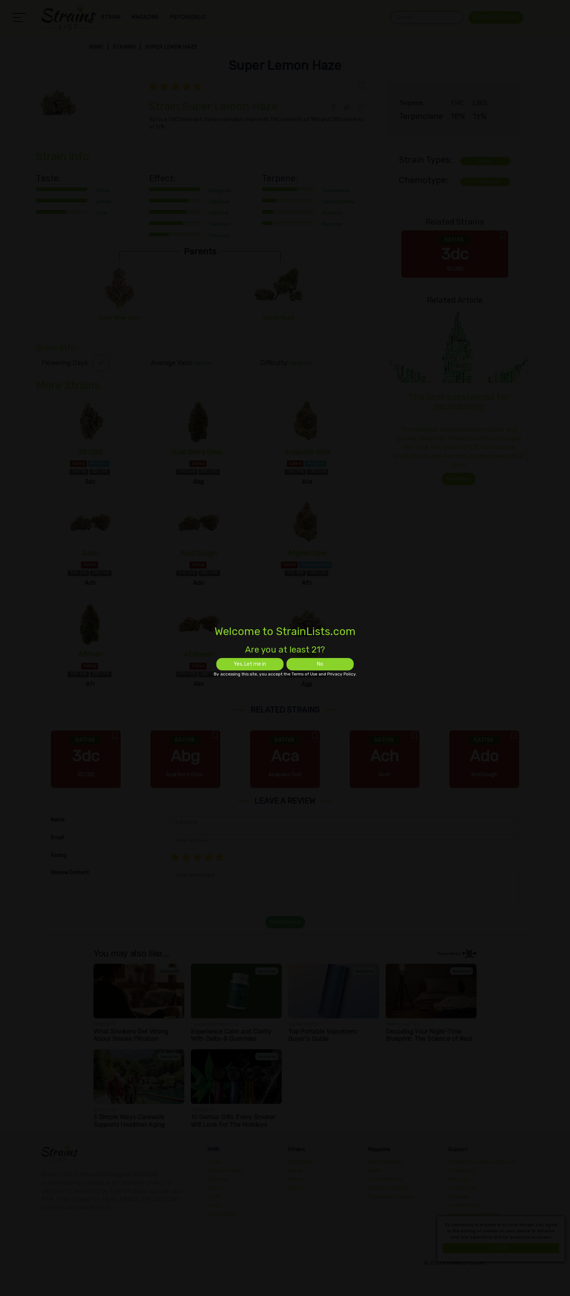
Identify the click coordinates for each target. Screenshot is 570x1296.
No (320, 664)
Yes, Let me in (250, 664)
